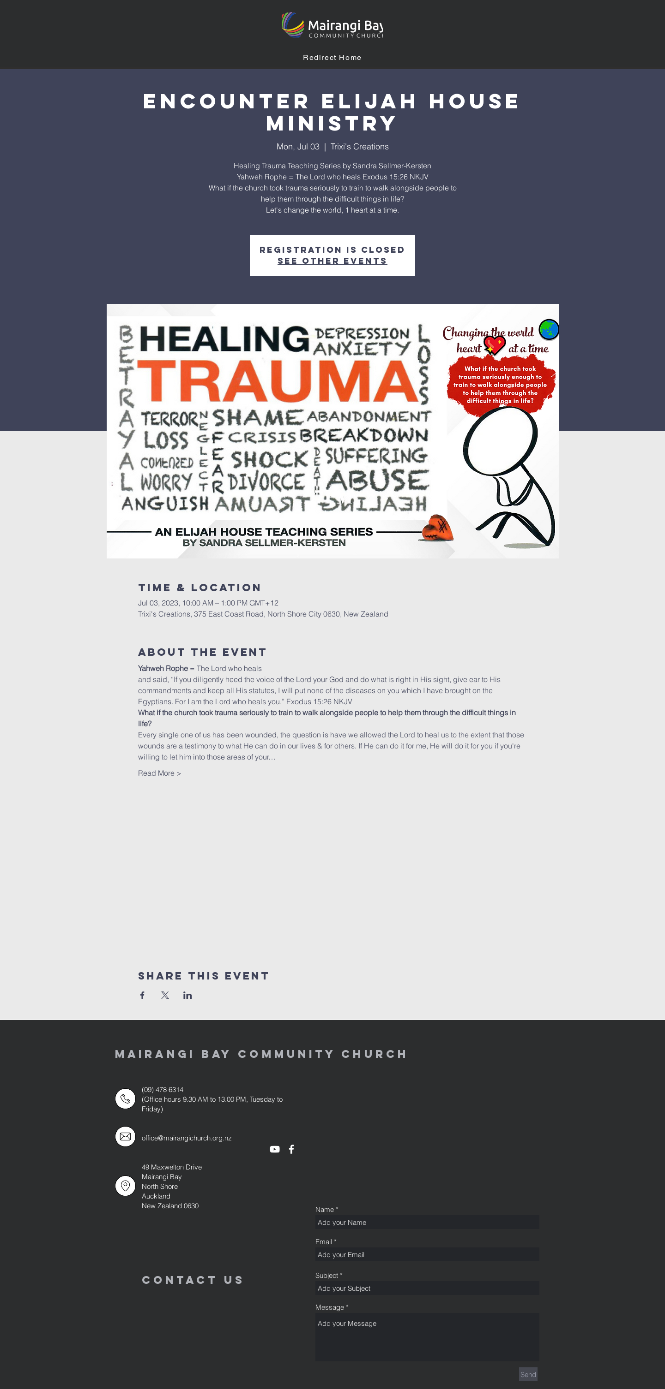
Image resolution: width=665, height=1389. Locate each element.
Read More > (159, 773)
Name (324, 1209)
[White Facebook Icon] (291, 1149)
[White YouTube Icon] (275, 1149)
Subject (326, 1275)
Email (323, 1241)
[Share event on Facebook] (142, 995)
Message (329, 1307)
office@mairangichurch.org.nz (187, 1138)
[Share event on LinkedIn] (187, 995)
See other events (332, 260)
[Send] (528, 1374)
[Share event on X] (165, 995)
